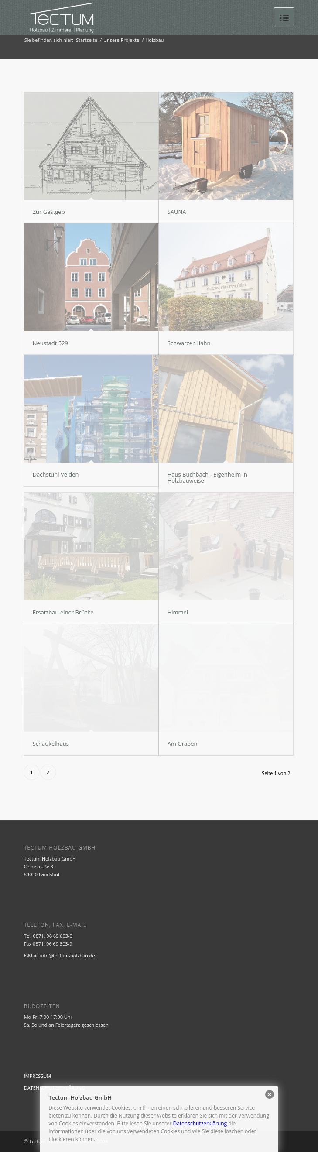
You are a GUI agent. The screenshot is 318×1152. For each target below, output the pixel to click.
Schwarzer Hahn (189, 343)
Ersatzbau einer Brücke (63, 612)
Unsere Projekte (121, 40)
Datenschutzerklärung (200, 1123)
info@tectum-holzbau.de (67, 955)
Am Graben (183, 743)
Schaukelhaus (51, 743)
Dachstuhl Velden (56, 474)
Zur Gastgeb (49, 212)
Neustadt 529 (50, 343)
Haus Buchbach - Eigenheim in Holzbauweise (207, 477)
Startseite (86, 40)
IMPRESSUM (37, 1076)
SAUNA (177, 212)
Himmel (178, 612)
